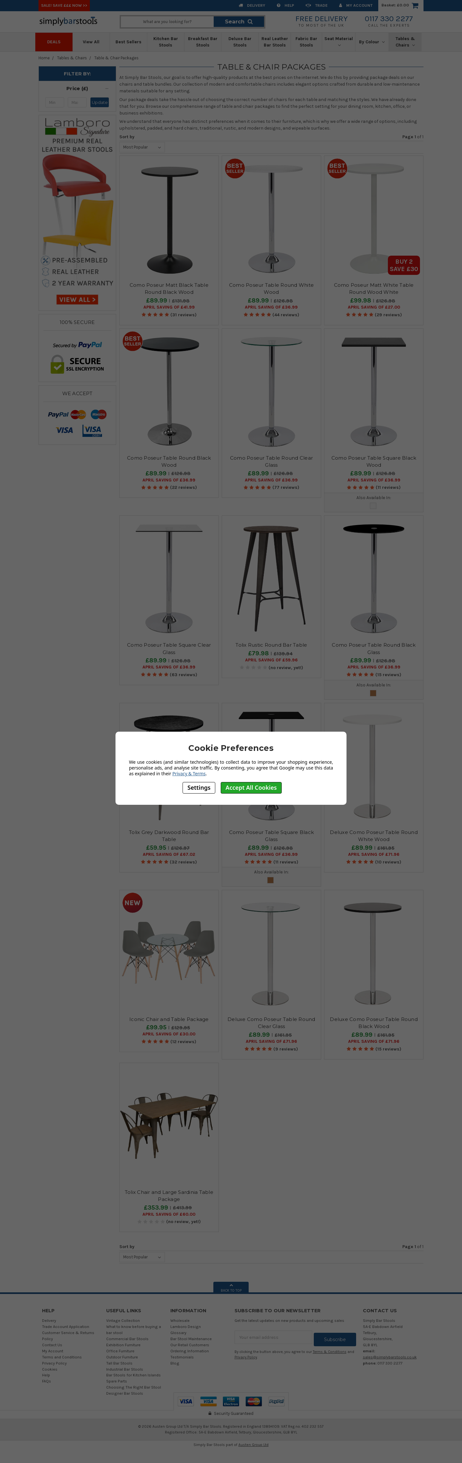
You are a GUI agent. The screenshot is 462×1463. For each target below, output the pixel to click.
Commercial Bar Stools (127, 1338)
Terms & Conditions (329, 1350)
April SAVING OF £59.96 (271, 660)
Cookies (49, 1369)
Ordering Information (189, 1350)
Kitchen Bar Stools (165, 42)
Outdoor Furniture (122, 1357)
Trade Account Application (65, 1326)
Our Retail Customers (189, 1344)
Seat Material (338, 41)
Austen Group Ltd (253, 1444)
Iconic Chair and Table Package (169, 1019)
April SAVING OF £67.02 (169, 854)
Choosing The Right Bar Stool (133, 1387)
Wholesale (180, 1320)
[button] (77, 88)
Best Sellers (128, 42)
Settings (198, 787)
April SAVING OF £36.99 (271, 307)
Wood (373, 693)
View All (91, 42)
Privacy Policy (54, 1363)
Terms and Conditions (62, 1357)
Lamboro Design (185, 1326)
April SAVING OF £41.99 (169, 307)
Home (44, 57)
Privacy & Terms (189, 773)
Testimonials (182, 1357)
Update (100, 102)
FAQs (46, 1381)
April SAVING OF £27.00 (374, 307)
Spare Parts (116, 1381)
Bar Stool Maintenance (191, 1338)
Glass (373, 506)
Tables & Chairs (405, 42)
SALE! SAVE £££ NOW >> (64, 5)
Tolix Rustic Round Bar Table (271, 645)
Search (239, 21)
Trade (317, 5)
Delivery (252, 5)
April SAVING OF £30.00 (168, 1034)
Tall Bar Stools (119, 1363)
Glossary (178, 1332)
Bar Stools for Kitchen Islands (133, 1375)
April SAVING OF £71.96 (373, 854)
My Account (355, 5)
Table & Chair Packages (116, 57)
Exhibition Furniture (123, 1344)
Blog (174, 1363)
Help (285, 5)
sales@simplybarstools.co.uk (390, 1357)
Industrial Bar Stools (124, 1369)
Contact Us (52, 1344)
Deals (54, 42)
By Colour (372, 42)
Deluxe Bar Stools (240, 42)
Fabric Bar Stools (306, 42)
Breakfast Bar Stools (203, 42)
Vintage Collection (123, 1320)
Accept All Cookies (251, 787)
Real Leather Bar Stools (274, 42)
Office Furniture (120, 1350)
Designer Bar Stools (124, 1393)
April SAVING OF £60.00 (168, 1214)
